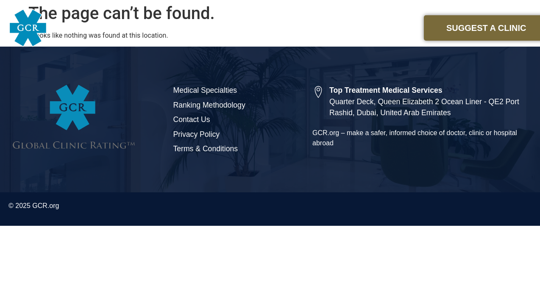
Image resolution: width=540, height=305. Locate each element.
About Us (380, 28)
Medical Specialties (305, 28)
